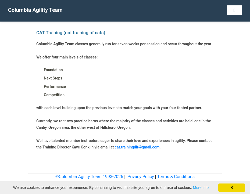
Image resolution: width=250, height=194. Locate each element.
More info (201, 187)
